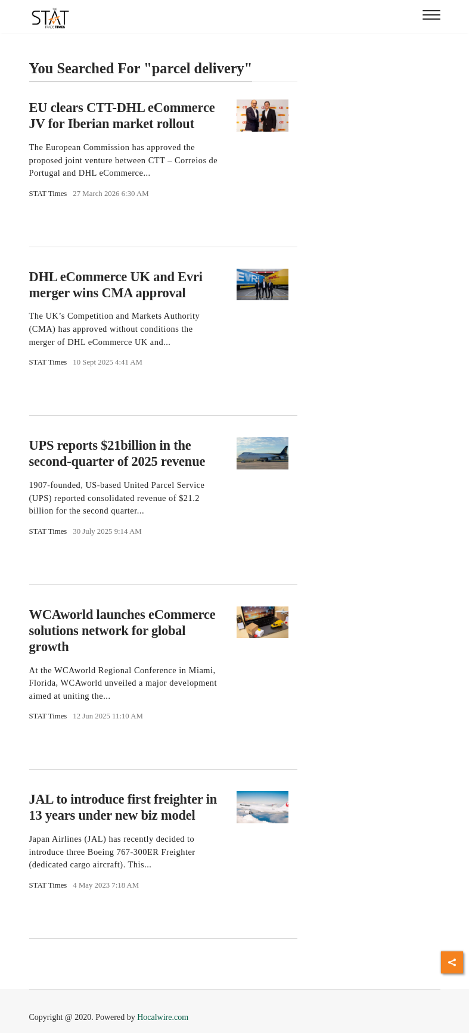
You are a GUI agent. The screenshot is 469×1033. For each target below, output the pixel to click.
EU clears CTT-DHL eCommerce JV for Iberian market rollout (122, 115)
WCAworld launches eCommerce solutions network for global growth (122, 630)
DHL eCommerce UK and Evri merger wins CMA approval (116, 284)
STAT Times (48, 193)
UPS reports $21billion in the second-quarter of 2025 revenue (117, 453)
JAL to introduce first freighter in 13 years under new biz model (123, 807)
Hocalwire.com (162, 1017)
